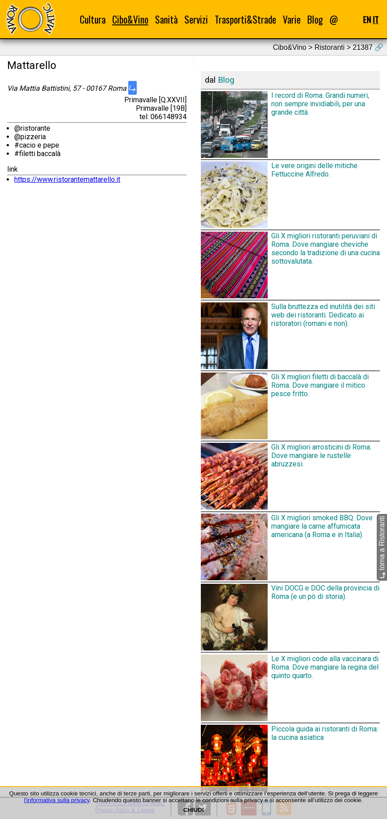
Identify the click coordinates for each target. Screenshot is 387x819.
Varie (292, 19)
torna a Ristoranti (382, 547)
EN (367, 19)
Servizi (196, 19)
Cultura (93, 19)
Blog (315, 19)
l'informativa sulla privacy (57, 800)
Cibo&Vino (130, 19)
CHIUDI (193, 810)
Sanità (166, 19)
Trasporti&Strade (245, 19)
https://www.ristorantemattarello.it (67, 179)
